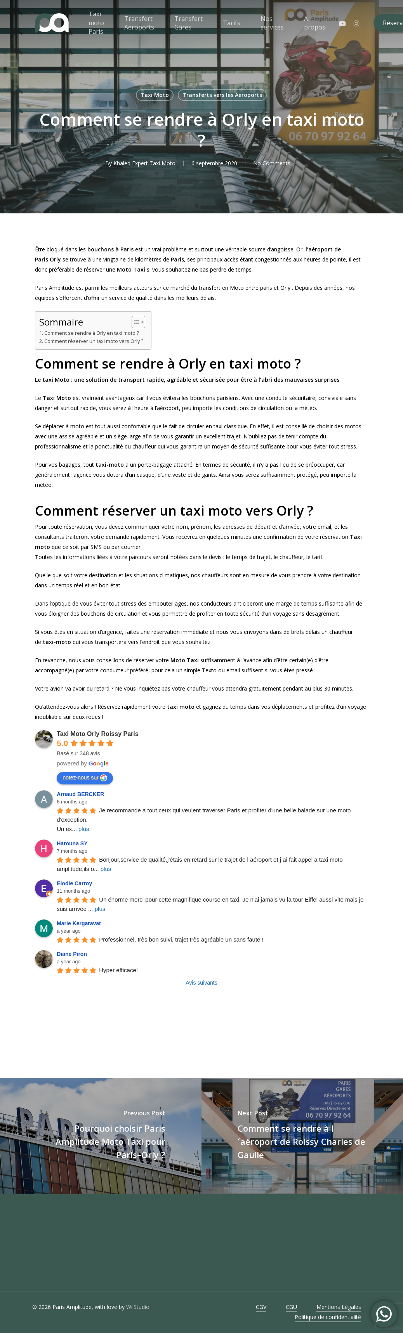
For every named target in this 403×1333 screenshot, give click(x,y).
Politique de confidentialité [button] (328, 1317)
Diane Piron (72, 954)
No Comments (271, 163)
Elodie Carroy (74, 883)
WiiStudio (137, 1306)
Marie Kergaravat (79, 923)
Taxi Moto (155, 95)
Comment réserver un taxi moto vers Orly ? (93, 341)
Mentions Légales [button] (338, 1306)
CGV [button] (261, 1306)
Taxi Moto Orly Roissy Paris (97, 734)
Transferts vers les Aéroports (222, 95)
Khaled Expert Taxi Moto (144, 163)
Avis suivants (201, 983)
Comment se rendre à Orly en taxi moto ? (91, 333)
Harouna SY (72, 843)
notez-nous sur (85, 777)
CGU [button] (291, 1306)
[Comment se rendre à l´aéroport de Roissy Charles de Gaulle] (302, 1136)
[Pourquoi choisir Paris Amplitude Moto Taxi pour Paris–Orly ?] (101, 1136)
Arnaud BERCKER (80, 794)
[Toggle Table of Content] (134, 322)
